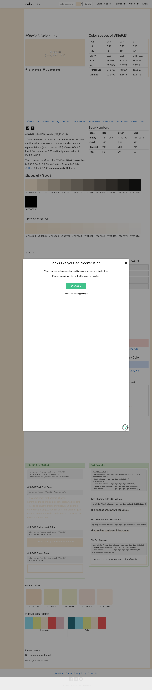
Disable (76, 285)
